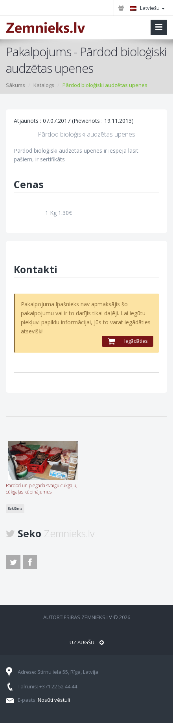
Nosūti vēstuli (54, 699)
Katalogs (43, 85)
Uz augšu (87, 642)
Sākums (15, 85)
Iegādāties (127, 341)
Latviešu (147, 7)
